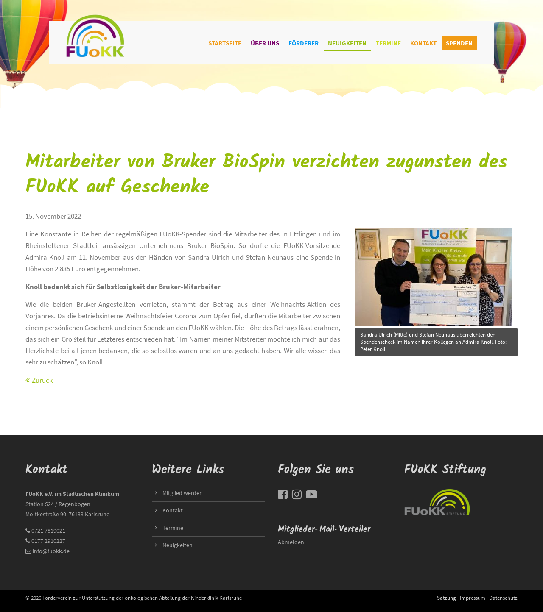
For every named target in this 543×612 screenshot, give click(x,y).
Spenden (459, 43)
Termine (388, 43)
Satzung (446, 597)
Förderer (303, 43)
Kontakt (423, 43)
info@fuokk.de (51, 551)
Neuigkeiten (347, 43)
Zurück (42, 380)
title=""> (433, 275)
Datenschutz (503, 597)
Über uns (265, 43)
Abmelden (291, 542)
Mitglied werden (182, 493)
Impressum (472, 597)
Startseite (224, 43)
